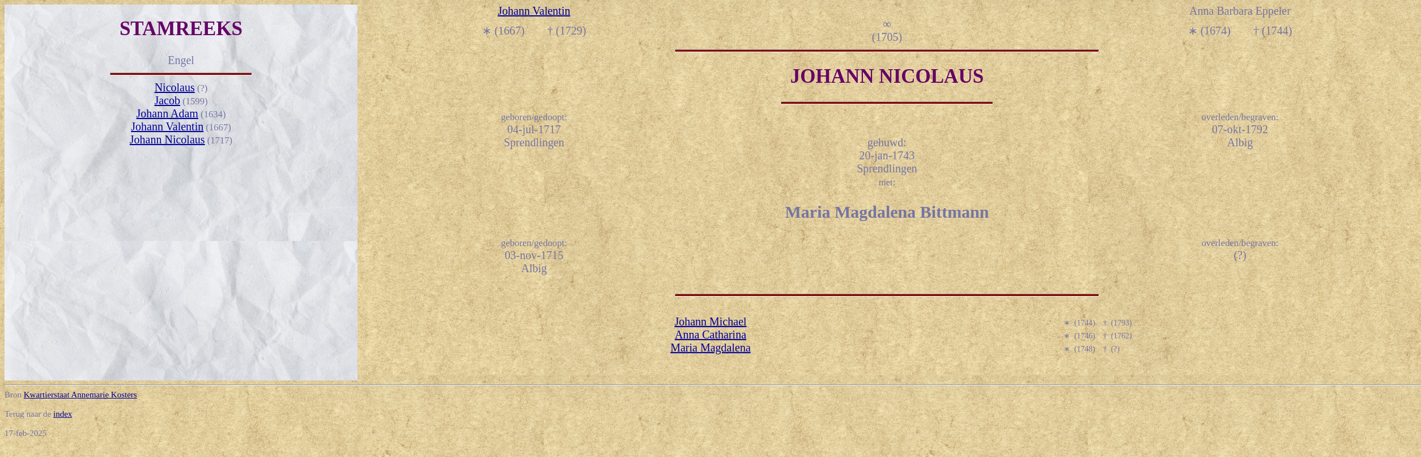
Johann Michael (710, 321)
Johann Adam (167, 113)
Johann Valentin (167, 126)
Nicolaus (175, 87)
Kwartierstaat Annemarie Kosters (80, 394)
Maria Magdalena (710, 347)
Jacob (167, 100)
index (62, 413)
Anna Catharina (710, 334)
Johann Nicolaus (167, 139)
